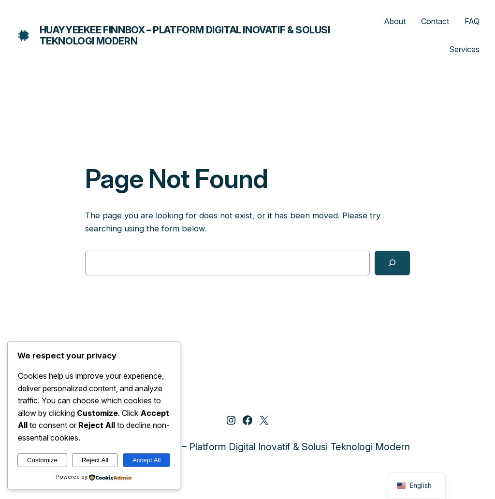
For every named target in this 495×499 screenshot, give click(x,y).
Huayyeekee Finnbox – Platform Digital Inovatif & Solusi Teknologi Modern (185, 35)
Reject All (95, 460)
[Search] (392, 263)
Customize (42, 460)
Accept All (146, 460)
